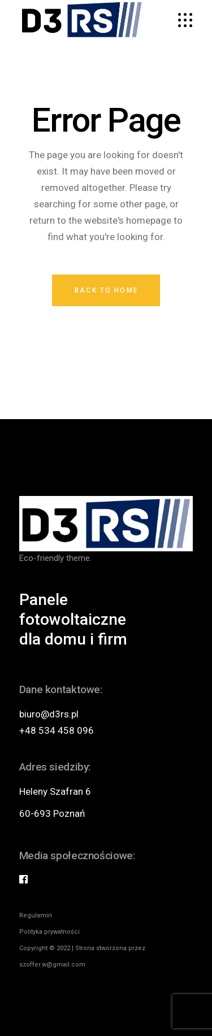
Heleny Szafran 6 (55, 791)
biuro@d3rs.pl (49, 714)
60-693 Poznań (52, 813)
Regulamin (35, 915)
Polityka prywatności (49, 931)
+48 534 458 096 (56, 730)
